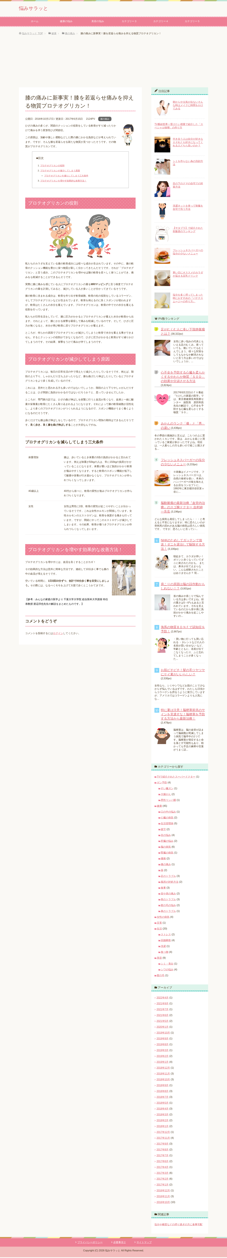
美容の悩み (97, 22)
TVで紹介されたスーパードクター (176, 777)
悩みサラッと (36, 8)
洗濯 (163, 947)
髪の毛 (160, 976)
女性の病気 (163, 917)
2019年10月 (163, 1033)
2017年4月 (163, 1168)
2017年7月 (163, 1156)
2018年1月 (163, 1127)
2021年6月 (163, 1016)
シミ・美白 (167, 964)
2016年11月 (163, 1197)
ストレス (166, 935)
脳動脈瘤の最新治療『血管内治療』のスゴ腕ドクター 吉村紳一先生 (183, 508)
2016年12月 (163, 1191)
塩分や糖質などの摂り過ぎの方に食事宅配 (178, 1225)
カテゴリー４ (160, 22)
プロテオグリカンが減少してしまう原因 (60, 171)
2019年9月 (163, 1039)
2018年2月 (163, 1121)
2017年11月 (163, 1138)
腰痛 (163, 859)
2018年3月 (163, 1115)
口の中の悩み (168, 812)
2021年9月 (163, 1004)
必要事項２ (119, 1243)
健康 (159, 806)
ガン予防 (162, 783)
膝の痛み (104, 119)
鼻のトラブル (168, 912)
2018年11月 (163, 1074)
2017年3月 (163, 1173)
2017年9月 (163, 1144)
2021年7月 (163, 1010)
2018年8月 (163, 1092)
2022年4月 (163, 998)
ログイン (58, 634)
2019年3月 (163, 1051)
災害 (159, 923)
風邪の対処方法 (169, 882)
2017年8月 (163, 1150)
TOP (32, 34)
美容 (159, 958)
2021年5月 (163, 1021)
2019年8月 (163, 1045)
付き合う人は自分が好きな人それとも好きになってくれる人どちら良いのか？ (188, 143)
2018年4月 (163, 1109)
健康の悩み (66, 22)
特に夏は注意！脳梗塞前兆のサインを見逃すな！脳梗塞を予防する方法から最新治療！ (183, 715)
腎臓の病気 (167, 853)
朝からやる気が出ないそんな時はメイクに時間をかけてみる (188, 106)
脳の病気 (166, 847)
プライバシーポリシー (90, 1243)
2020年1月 (163, 1027)
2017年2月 (163, 1179)
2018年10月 (163, 1080)
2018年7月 (163, 1097)
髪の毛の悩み (168, 906)
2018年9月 (163, 1086)
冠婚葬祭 (166, 941)
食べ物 (164, 952)
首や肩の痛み (168, 894)
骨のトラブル (168, 900)
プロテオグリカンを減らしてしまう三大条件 (66, 176)
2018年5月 (163, 1103)
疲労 (163, 830)
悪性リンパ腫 (168, 800)
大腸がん (166, 795)
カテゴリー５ (192, 22)
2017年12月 (163, 1132)
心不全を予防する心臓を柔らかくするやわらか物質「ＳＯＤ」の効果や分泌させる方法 (183, 377)
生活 (159, 929)
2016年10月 (163, 1203)
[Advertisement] (113, 64)
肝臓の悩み (167, 841)
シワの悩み (167, 970)
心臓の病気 (167, 818)
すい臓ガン (167, 789)
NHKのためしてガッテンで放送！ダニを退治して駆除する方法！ (183, 545)
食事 (163, 888)
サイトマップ (144, 1243)
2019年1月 (163, 1062)
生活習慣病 (167, 824)
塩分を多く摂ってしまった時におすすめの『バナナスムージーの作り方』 (188, 299)
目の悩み (166, 836)
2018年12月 (163, 1068)
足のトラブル (168, 876)
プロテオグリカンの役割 (52, 166)
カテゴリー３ (129, 22)
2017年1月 (163, 1185)
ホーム (34, 22)
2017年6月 (163, 1162)
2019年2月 (163, 1057)
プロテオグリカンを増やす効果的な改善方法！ (63, 181)
